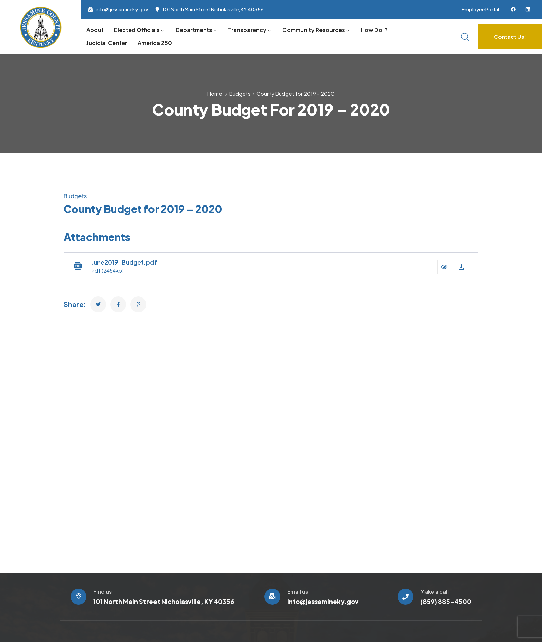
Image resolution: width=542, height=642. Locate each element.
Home (214, 93)
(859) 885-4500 (445, 601)
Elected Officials (137, 30)
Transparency (247, 30)
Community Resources (313, 30)
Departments (194, 30)
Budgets (240, 93)
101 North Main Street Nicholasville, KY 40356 (213, 9)
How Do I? (374, 30)
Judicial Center (106, 42)
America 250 (155, 42)
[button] (444, 267)
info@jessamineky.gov (122, 9)
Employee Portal (480, 9)
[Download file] (461, 267)
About (95, 30)
